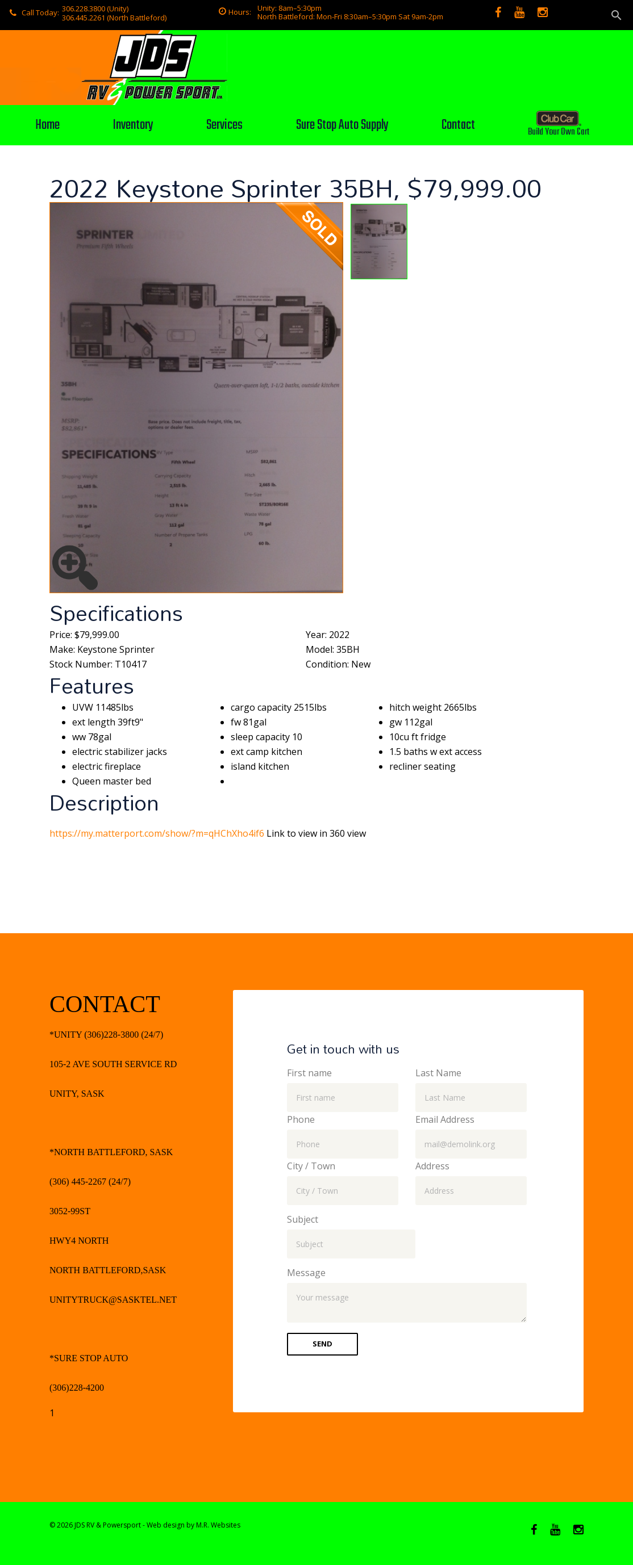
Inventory (133, 125)
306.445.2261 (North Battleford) (114, 17)
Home (47, 125)
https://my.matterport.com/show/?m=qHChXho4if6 (156, 833)
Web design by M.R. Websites (193, 1525)
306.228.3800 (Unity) (95, 8)
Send (322, 1344)
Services (224, 125)
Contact (458, 125)
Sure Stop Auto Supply (342, 125)
